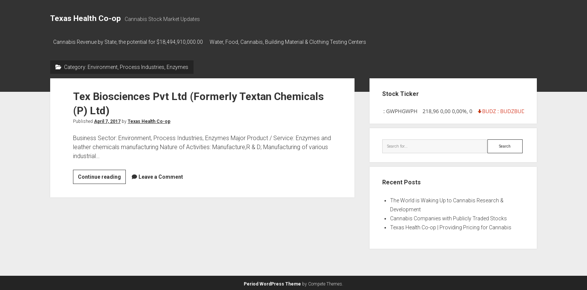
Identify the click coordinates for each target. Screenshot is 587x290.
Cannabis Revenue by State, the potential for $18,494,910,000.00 (128, 42)
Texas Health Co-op (85, 18)
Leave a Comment (161, 175)
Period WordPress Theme (272, 282)
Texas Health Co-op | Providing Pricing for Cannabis (450, 226)
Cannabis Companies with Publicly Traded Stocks (448, 217)
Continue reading (102, 176)
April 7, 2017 (107, 119)
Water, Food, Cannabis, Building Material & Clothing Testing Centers (291, 42)
